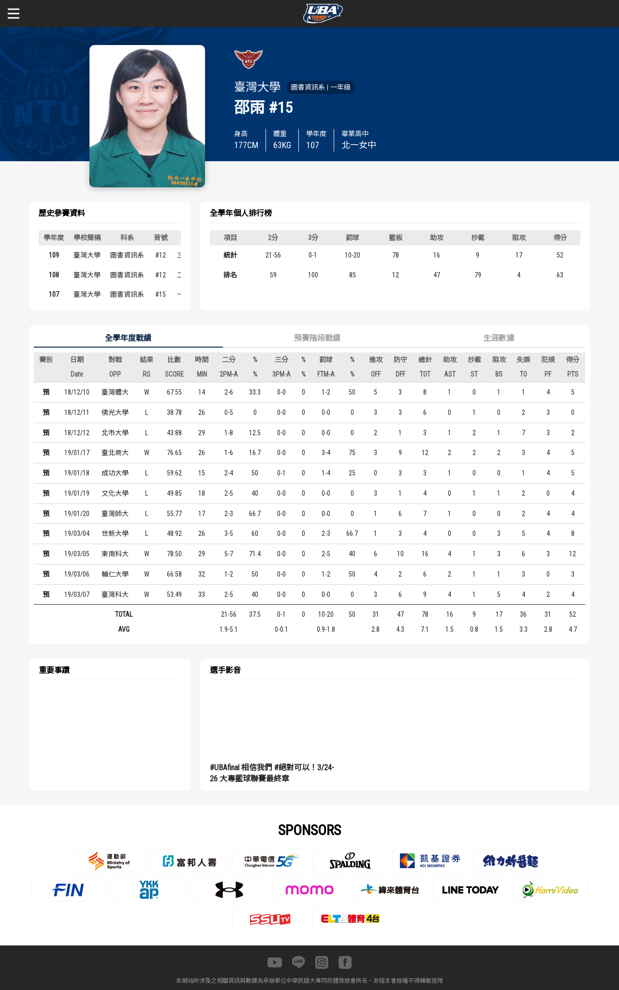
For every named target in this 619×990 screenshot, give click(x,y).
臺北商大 (115, 453)
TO (523, 374)
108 (54, 275)
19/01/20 (76, 514)
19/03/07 (76, 594)
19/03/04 (76, 533)
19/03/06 (76, 574)
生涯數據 (498, 338)
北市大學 (115, 433)
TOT (425, 374)
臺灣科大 (115, 594)
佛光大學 (115, 412)
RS (146, 374)
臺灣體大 (115, 392)
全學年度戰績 (128, 338)
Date (77, 374)
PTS (572, 374)
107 (54, 294)
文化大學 (115, 493)
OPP (115, 374)
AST (450, 374)
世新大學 (115, 533)
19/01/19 (76, 493)
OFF (376, 374)
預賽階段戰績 (317, 338)
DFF (400, 374)
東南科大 (115, 554)
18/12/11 (76, 412)
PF (548, 374)
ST (474, 374)
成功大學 (115, 473)
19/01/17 (76, 453)
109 (54, 255)
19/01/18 (76, 473)
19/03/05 (76, 554)
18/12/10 (76, 392)
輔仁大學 (115, 574)
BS (498, 374)
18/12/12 (76, 433)
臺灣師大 (115, 514)
